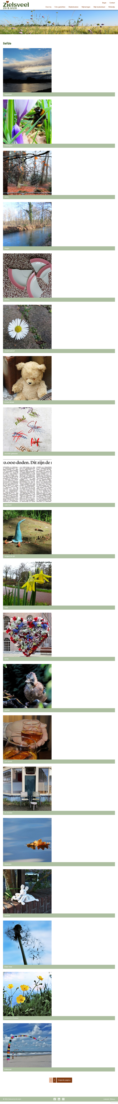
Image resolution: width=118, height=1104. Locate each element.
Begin (104, 4)
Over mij (48, 8)
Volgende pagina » (64, 1082)
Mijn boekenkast (99, 8)
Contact (112, 4)
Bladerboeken (73, 8)
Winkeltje (111, 8)
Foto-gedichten (60, 8)
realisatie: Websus (109, 1101)
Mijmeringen (86, 8)
